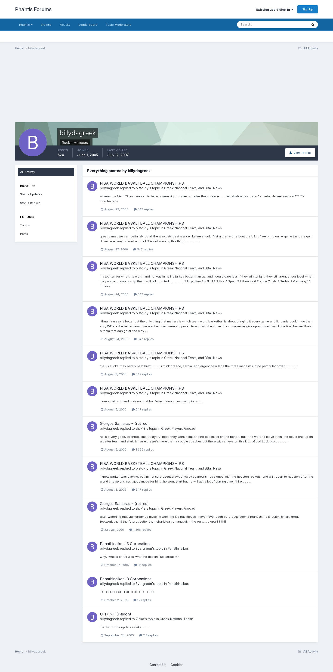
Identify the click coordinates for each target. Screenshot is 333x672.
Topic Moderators (118, 24)
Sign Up (307, 9)
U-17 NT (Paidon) (115, 614)
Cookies (177, 665)
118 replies (148, 635)
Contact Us (158, 665)
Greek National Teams (177, 619)
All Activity (27, 172)
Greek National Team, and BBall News (193, 188)
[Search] (257, 24)
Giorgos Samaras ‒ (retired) (124, 423)
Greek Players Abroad (178, 428)
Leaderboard (88, 24)
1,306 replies (143, 449)
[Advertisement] (99, 89)
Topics (25, 225)
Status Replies (30, 203)
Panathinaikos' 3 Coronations (125, 543)
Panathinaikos (178, 548)
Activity (65, 24)
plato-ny (142, 188)
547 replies (144, 209)
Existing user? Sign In (274, 9)
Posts (24, 234)
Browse (46, 24)
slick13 (140, 428)
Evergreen (144, 548)
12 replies (143, 565)
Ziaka (140, 619)
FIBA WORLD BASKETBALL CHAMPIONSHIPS (142, 183)
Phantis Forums (33, 9)
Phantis (25, 24)
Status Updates (31, 194)
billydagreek (109, 188)
